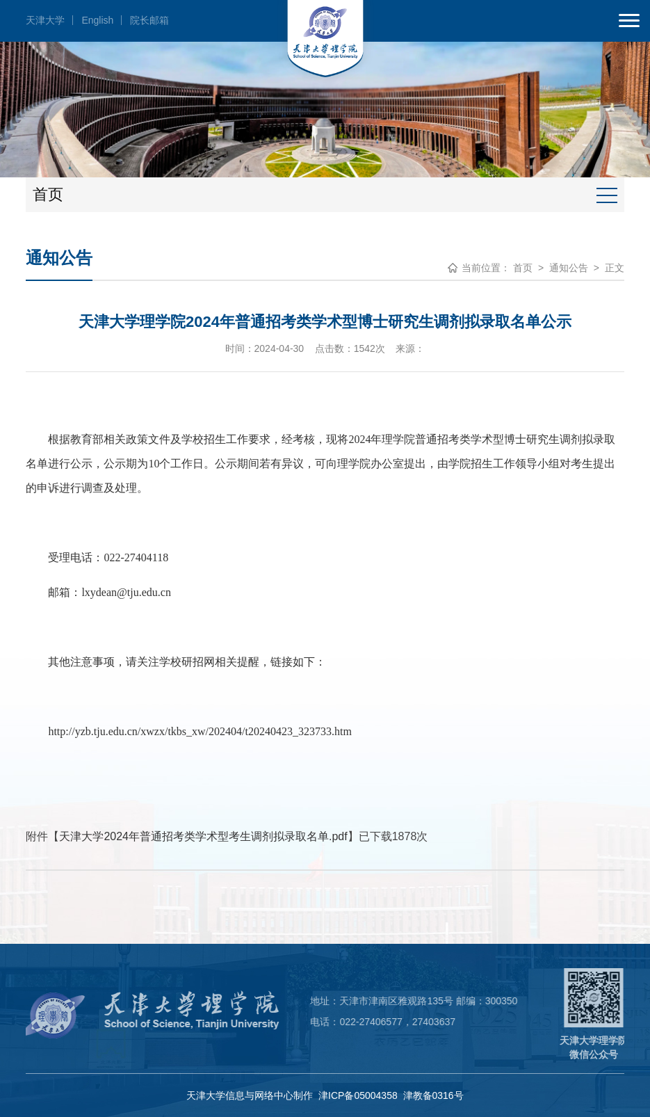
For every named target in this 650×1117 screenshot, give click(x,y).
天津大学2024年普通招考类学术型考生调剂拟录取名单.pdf (203, 836)
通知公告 (568, 267)
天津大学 (45, 20)
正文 (614, 267)
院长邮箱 (149, 20)
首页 (523, 267)
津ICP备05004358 (358, 1095)
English (97, 20)
